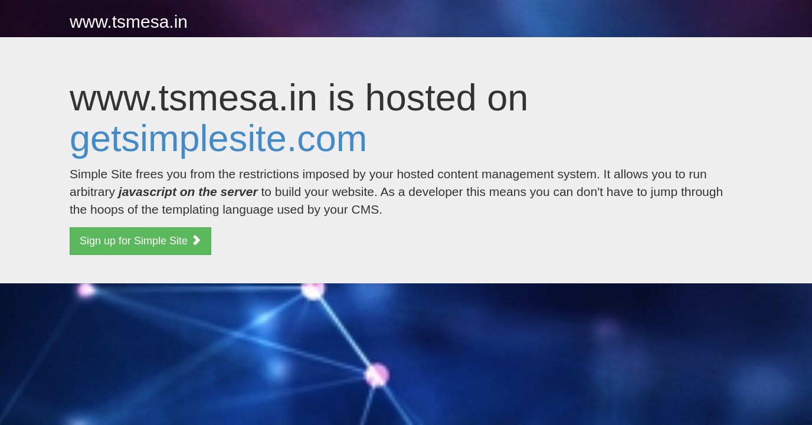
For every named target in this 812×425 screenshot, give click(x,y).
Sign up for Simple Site (140, 240)
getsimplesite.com (218, 138)
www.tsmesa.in (129, 21)
